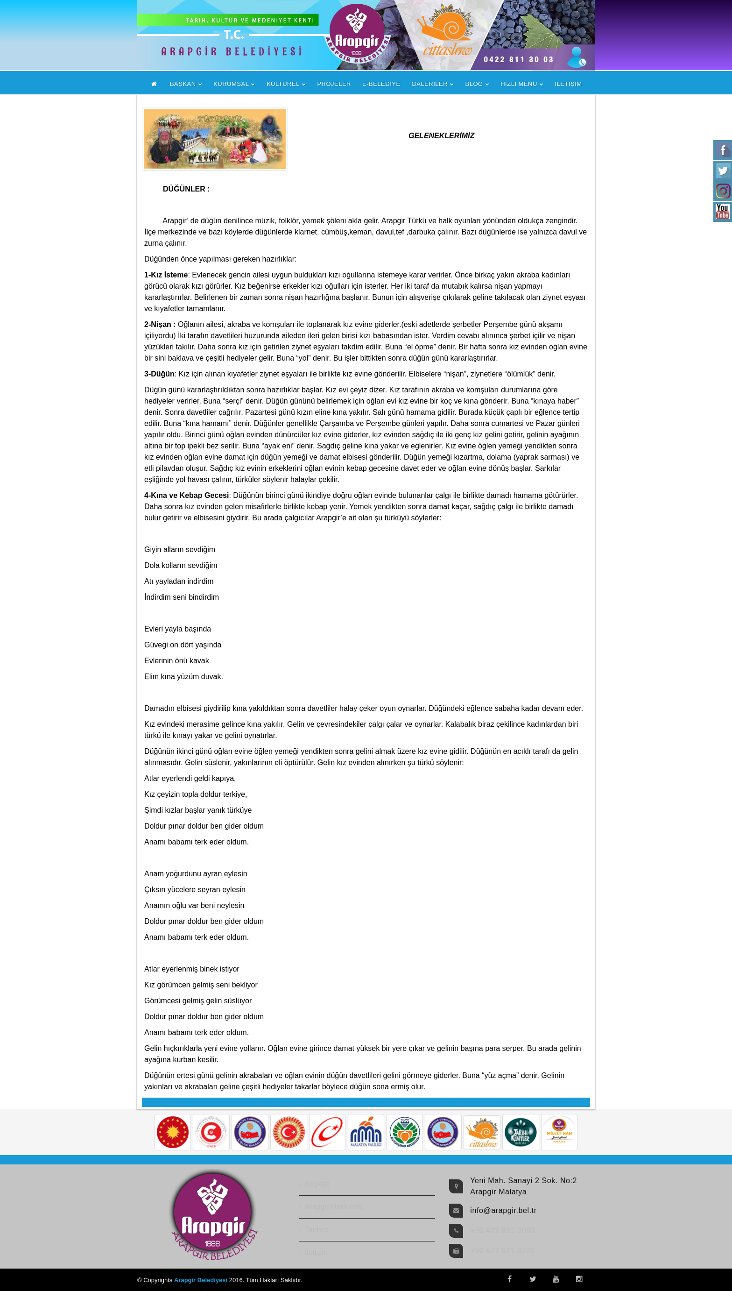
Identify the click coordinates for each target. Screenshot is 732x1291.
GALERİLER (430, 83)
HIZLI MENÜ (518, 83)
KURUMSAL (231, 83)
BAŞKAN (183, 83)
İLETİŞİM (568, 83)
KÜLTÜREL (283, 83)
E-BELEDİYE (381, 83)
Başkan (317, 1184)
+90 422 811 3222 (502, 1251)
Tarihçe (317, 1230)
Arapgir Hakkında (334, 1207)
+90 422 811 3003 (502, 1230)
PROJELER (334, 83)
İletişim (316, 1252)
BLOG (474, 83)
